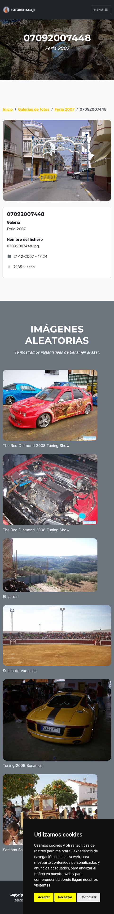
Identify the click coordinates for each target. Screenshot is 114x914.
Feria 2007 (65, 109)
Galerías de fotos (33, 109)
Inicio (8, 109)
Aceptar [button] (44, 897)
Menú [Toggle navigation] (101, 9)
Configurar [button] (88, 897)
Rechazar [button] (65, 897)
